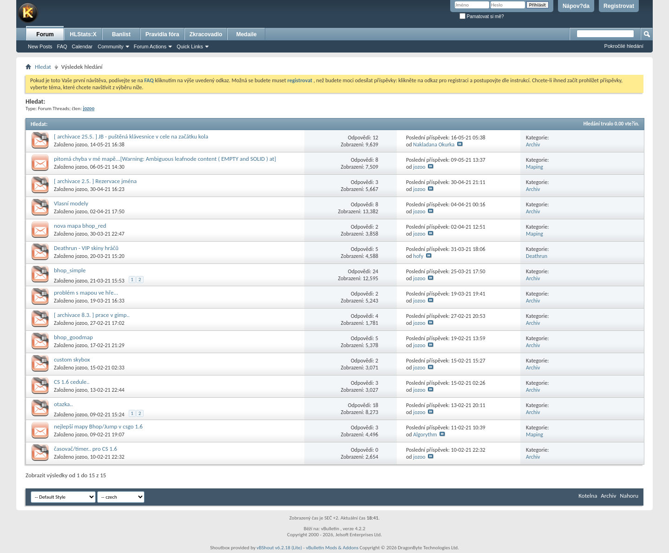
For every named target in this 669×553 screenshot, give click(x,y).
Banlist (121, 34)
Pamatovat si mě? (481, 16)
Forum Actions (150, 46)
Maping (534, 167)
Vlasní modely (71, 203)
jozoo (81, 144)
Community (111, 46)
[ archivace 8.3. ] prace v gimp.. (92, 314)
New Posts (40, 46)
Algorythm (425, 434)
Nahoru (629, 495)
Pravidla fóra (162, 34)
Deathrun (536, 256)
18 (375, 405)
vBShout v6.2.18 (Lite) (279, 548)
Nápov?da (576, 6)
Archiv (533, 144)
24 (375, 271)
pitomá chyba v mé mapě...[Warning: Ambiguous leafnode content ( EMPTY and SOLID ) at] (165, 158)
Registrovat (618, 6)
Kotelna (587, 495)
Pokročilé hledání (623, 46)
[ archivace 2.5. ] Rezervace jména (95, 181)
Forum (44, 34)
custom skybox (72, 359)
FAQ (62, 46)
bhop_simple (70, 270)
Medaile (246, 34)
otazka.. (63, 404)
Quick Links (190, 46)
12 (375, 137)
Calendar (82, 46)
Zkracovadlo (206, 34)
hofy (418, 256)
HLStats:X (83, 34)
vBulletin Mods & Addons (332, 548)
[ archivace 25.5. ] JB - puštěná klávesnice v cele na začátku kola (131, 136)
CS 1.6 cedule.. (72, 381)
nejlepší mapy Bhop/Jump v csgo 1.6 (98, 426)
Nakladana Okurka (433, 144)
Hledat (43, 66)
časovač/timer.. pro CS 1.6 (85, 448)
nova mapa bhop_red (80, 225)
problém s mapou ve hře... (86, 292)
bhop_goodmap (73, 337)
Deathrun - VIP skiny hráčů (86, 247)
